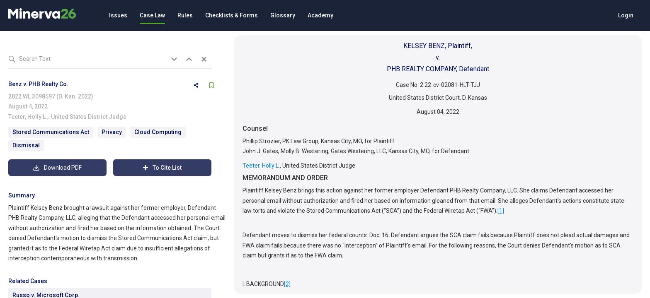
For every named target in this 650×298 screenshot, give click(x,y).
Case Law (152, 15)
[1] (500, 210)
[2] (287, 284)
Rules (185, 15)
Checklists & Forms (231, 15)
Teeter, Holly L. (27, 116)
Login (625, 15)
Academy (320, 15)
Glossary (282, 15)
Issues (118, 15)
